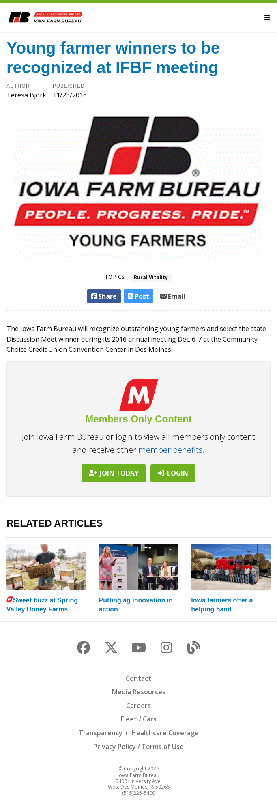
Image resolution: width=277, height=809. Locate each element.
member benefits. (171, 449)
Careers (138, 705)
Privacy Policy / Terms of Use (138, 746)
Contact (138, 678)
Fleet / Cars (139, 718)
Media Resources (138, 691)
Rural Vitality (151, 277)
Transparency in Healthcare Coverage (139, 732)
